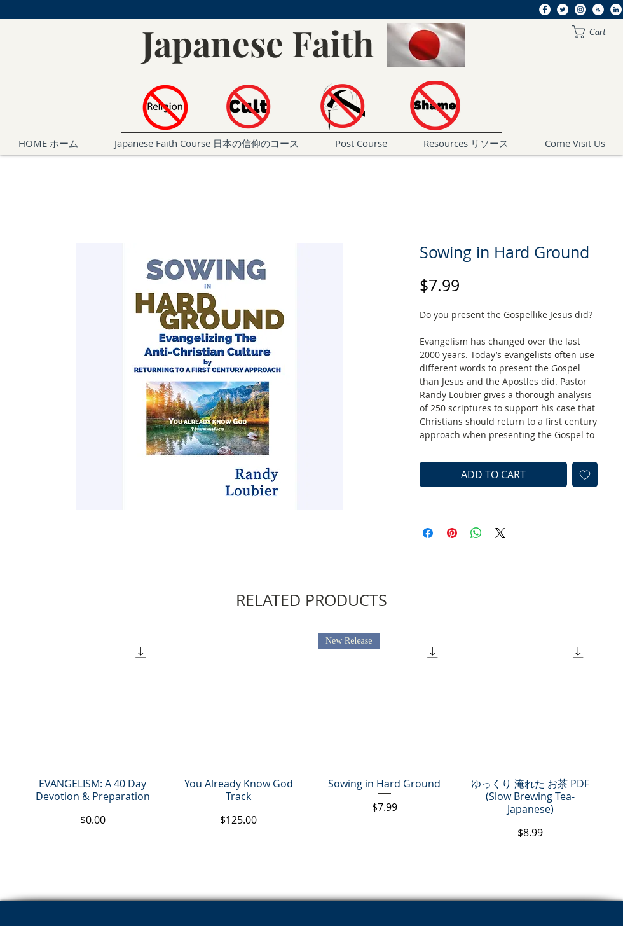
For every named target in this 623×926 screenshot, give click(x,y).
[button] (595, 31)
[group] (311, 737)
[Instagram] (580, 9)
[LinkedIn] (616, 9)
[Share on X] (500, 533)
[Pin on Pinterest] (452, 533)
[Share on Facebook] (427, 533)
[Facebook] (545, 9)
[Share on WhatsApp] (476, 533)
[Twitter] (562, 9)
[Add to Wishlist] (585, 474)
